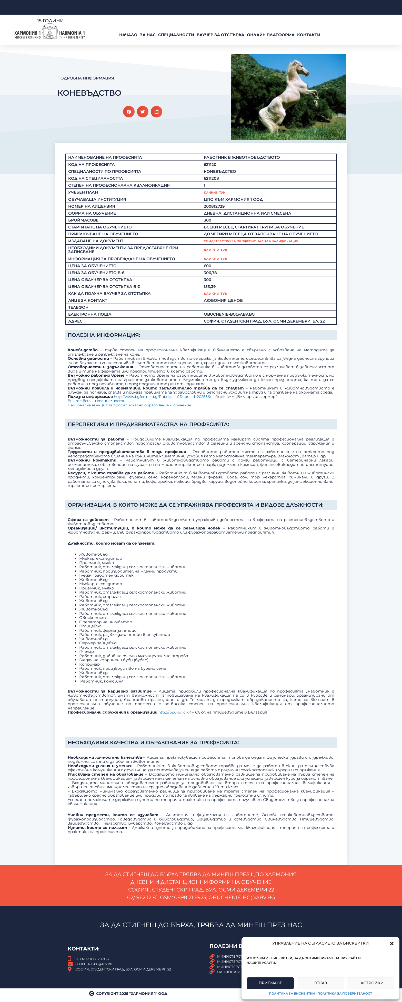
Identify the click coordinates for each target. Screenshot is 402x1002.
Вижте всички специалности (98, 473)
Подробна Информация (85, 78)
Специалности (176, 34)
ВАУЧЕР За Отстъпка (220, 34)
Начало (128, 34)
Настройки (370, 982)
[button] (391, 943)
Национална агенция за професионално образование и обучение (134, 477)
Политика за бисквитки (292, 993)
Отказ (320, 982)
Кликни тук (217, 263)
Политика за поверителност (344, 993)
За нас (148, 34)
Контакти (308, 34)
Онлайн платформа (271, 34)
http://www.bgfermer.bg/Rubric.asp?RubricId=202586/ (165, 469)
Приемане (270, 982)
